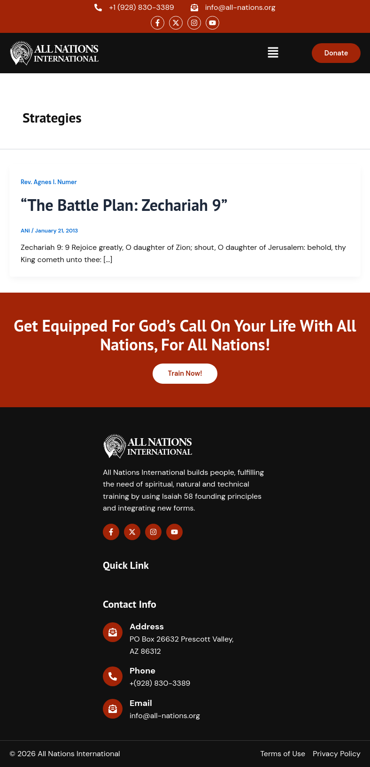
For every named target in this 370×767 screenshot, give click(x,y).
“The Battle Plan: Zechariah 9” (126, 205)
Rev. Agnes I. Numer (49, 182)
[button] (273, 53)
